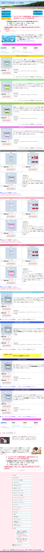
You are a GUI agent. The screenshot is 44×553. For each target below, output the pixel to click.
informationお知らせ (6, 19)
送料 (26, 549)
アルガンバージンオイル (19, 492)
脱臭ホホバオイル (17, 488)
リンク (8, 549)
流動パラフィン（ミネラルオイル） (18, 525)
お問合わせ (30, 549)
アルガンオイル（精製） (19, 495)
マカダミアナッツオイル (19, 502)
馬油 (15, 514)
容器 (15, 528)
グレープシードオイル (18, 500)
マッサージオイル (17, 519)
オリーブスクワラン (18, 507)
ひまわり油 (16, 477)
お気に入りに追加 (37, 549)
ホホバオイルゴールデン (19, 490)
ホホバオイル (6, 11)
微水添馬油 (16, 516)
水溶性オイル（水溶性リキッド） (38, 11)
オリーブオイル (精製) (18, 480)
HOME (3, 8)
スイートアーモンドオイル (19, 497)
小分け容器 (38, 13)
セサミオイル (16, 509)
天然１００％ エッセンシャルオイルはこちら (26, 40)
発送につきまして (18, 545)
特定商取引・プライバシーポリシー (17, 549)
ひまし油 (15, 512)
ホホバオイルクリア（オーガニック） (18, 485)
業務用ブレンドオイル (6, 14)
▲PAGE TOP (22, 470)
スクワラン (6, 16)
